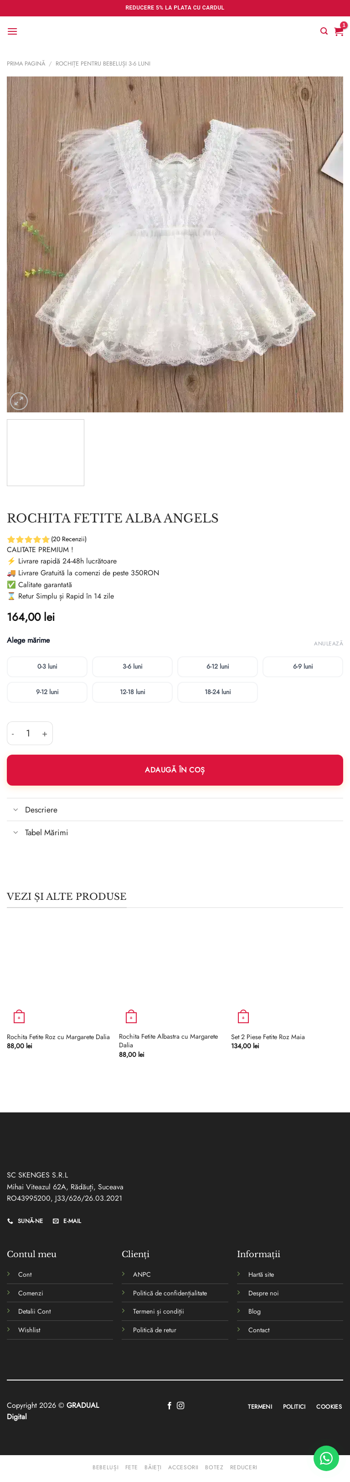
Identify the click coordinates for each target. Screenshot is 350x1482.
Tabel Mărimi (37, 833)
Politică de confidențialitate (170, 1293)
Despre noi (263, 1293)
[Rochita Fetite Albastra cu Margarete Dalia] (170, 975)
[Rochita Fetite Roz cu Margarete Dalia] (58, 975)
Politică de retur (154, 1330)
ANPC (142, 1274)
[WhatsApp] (326, 1458)
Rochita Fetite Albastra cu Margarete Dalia (168, 1040)
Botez (214, 1467)
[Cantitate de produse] (28, 733)
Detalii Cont (34, 1311)
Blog (254, 1311)
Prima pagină (26, 63)
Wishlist (29, 1330)
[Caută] (324, 31)
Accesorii (183, 1467)
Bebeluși (105, 1467)
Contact (258, 1330)
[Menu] (12, 31)
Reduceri (243, 1467)
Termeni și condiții (158, 1311)
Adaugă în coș (175, 770)
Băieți (153, 1467)
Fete (131, 1467)
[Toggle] (16, 810)
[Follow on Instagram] (180, 1406)
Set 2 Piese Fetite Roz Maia (268, 1037)
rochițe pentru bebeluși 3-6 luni (103, 63)
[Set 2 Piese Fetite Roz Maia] (282, 975)
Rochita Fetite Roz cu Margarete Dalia (58, 1037)
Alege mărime (28, 641)
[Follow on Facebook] (169, 1406)
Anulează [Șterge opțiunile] (328, 644)
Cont (24, 1274)
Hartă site (261, 1274)
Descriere (32, 810)
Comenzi (30, 1293)
